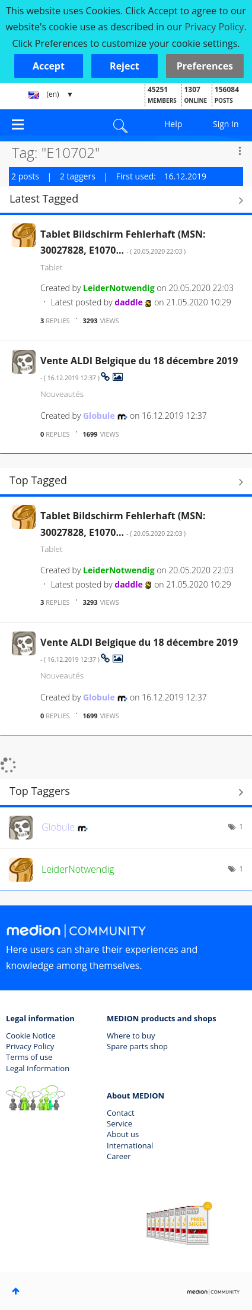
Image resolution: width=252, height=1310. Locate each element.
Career (119, 1156)
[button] (48, 66)
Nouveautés (62, 393)
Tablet (51, 267)
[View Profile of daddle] (128, 302)
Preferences (205, 65)
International (130, 1145)
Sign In (226, 124)
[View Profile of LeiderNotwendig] (119, 287)
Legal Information (37, 1068)
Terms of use (29, 1057)
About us (123, 1134)
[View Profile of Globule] (99, 415)
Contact (121, 1112)
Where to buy (131, 1035)
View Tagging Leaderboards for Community (126, 792)
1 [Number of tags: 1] (241, 827)
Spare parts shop (137, 1046)
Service (119, 1123)
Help (173, 124)
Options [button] (239, 150)
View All (126, 200)
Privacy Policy (30, 1046)
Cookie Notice (31, 1035)
